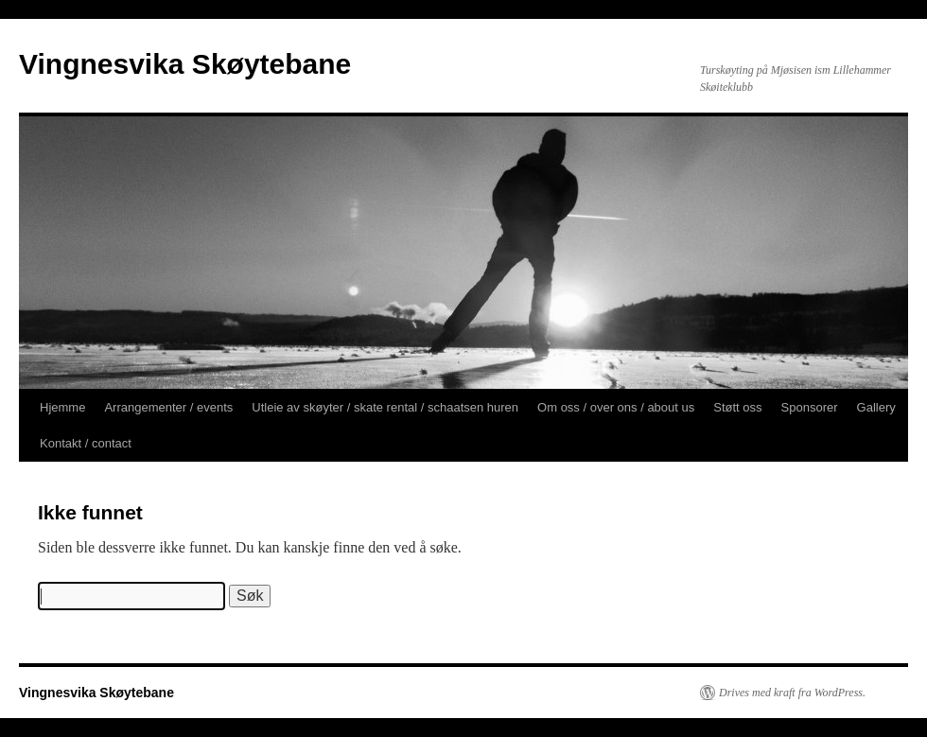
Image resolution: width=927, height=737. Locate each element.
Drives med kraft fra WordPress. (792, 692)
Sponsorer (809, 407)
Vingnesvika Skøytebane (185, 63)
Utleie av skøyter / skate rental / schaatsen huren (385, 407)
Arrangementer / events (168, 407)
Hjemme (62, 407)
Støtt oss (737, 407)
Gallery (876, 407)
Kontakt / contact (85, 443)
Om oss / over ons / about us (615, 407)
